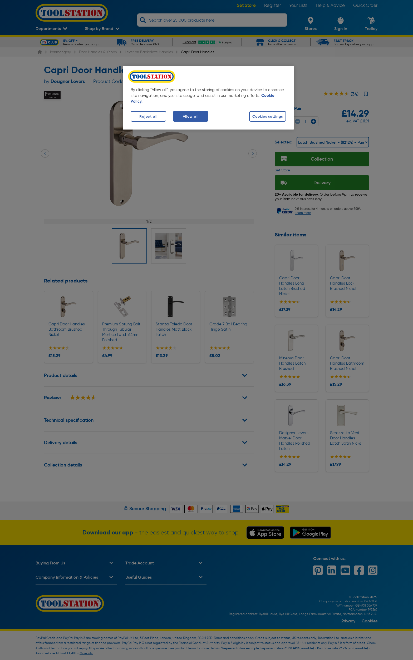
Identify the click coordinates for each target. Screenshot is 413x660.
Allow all (190, 116)
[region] (208, 98)
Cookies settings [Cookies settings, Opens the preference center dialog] (267, 116)
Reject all (148, 116)
